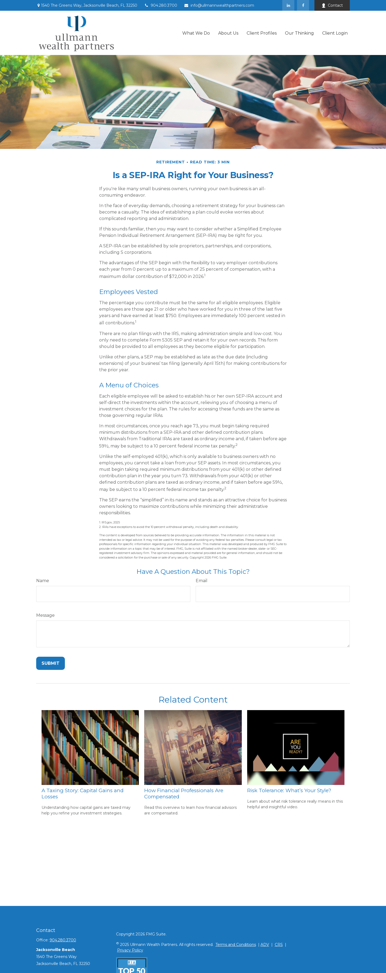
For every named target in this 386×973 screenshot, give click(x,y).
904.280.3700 (160, 5)
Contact (332, 5)
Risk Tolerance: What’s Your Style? (289, 790)
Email (201, 580)
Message (45, 615)
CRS (279, 944)
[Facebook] (303, 5)
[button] (196, 33)
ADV (265, 944)
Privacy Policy (130, 950)
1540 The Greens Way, (86, 5)
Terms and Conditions (236, 944)
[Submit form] (50, 663)
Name (42, 580)
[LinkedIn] (288, 5)
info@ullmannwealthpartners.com (219, 5)
